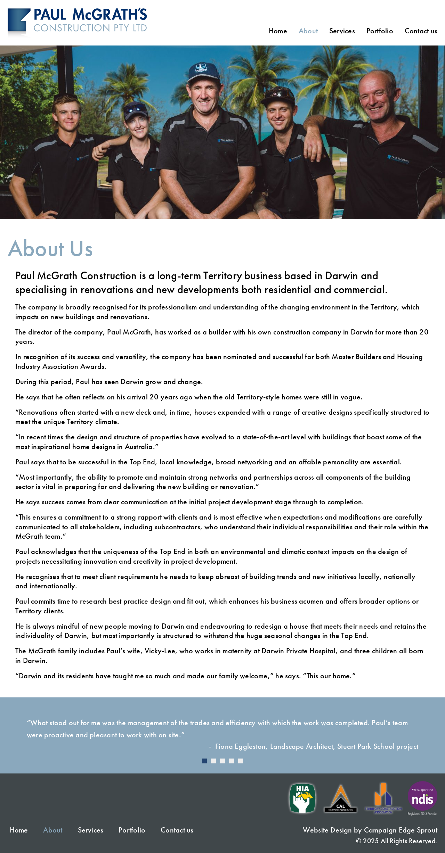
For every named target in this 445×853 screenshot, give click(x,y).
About (308, 31)
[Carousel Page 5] (240, 761)
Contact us (421, 31)
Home (278, 31)
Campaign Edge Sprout (400, 830)
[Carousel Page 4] (231, 761)
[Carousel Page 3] (222, 761)
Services (342, 31)
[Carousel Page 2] (213, 761)
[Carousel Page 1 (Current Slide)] (204, 761)
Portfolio (379, 31)
